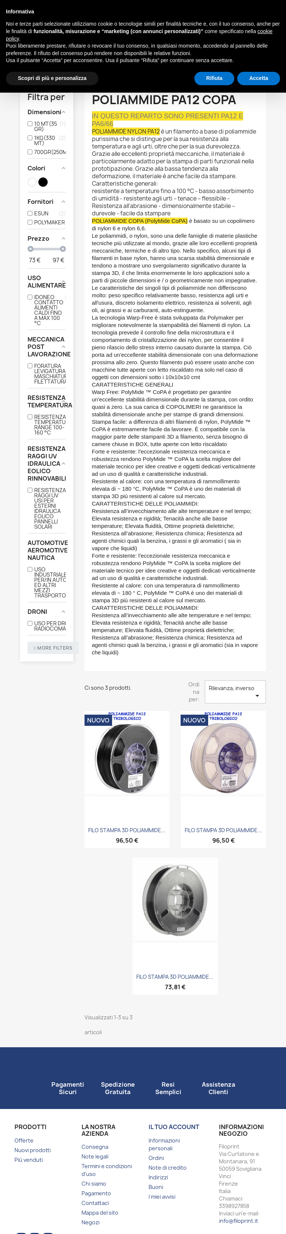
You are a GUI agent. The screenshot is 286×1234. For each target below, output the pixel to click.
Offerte (24, 1140)
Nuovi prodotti (33, 1150)
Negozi (90, 1222)
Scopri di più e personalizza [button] (52, 78)
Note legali (95, 1156)
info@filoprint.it (238, 1220)
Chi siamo (94, 1183)
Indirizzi (158, 1177)
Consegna (95, 1146)
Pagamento (96, 1193)
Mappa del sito (100, 1212)
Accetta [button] (258, 78)
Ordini (156, 1157)
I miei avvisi (162, 1196)
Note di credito (168, 1167)
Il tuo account (174, 1127)
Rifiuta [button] (214, 78)
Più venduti (29, 1159)
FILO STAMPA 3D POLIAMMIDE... (127, 830)
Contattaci (95, 1202)
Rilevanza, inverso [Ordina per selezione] (235, 692)
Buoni (156, 1186)
